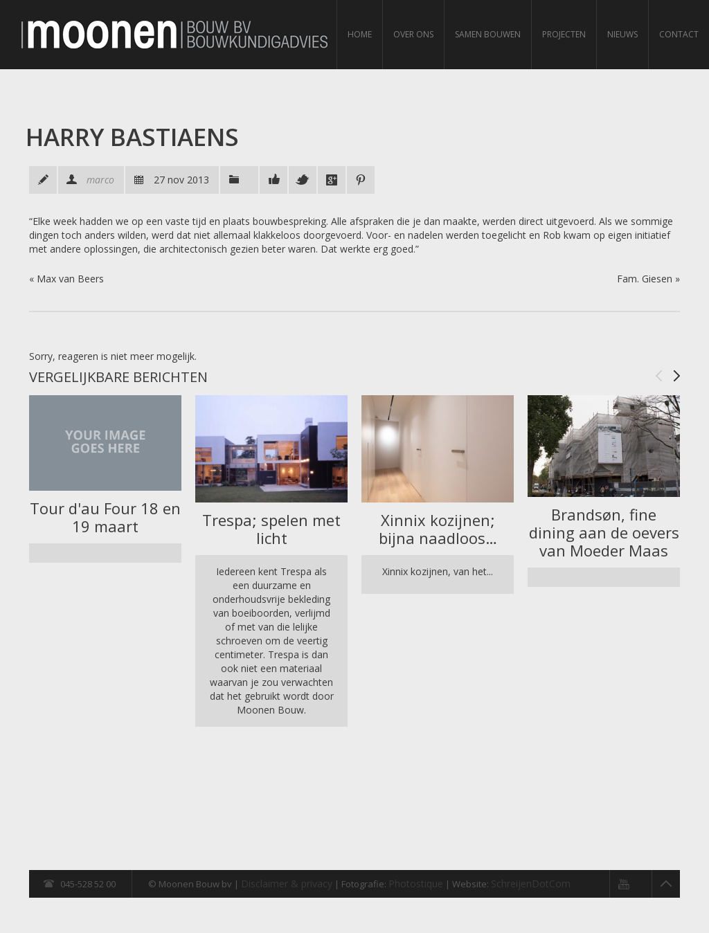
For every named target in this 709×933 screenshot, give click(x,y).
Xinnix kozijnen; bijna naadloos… (438, 529)
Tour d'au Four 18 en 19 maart (105, 517)
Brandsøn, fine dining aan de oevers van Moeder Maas (604, 532)
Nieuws (622, 34)
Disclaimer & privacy (286, 883)
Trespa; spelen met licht (271, 529)
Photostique (415, 883)
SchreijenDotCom (531, 883)
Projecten (564, 34)
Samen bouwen (488, 34)
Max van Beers (70, 278)
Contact (679, 34)
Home (360, 34)
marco (100, 179)
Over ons (413, 34)
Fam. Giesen (644, 278)
